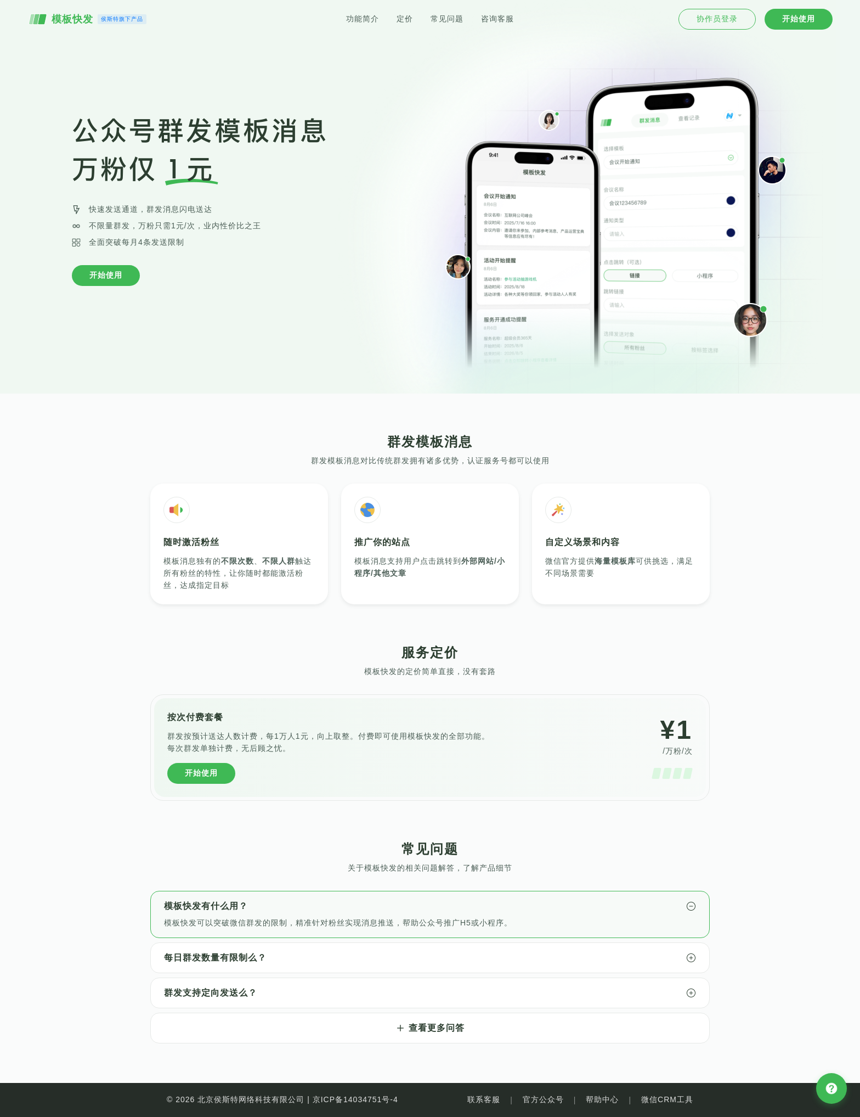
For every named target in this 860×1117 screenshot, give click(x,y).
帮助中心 (602, 1099)
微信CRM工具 (667, 1099)
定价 (405, 18)
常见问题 (447, 18)
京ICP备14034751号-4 (355, 1099)
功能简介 (362, 18)
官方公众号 (543, 1099)
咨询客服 (497, 18)
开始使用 (105, 275)
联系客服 (483, 1099)
